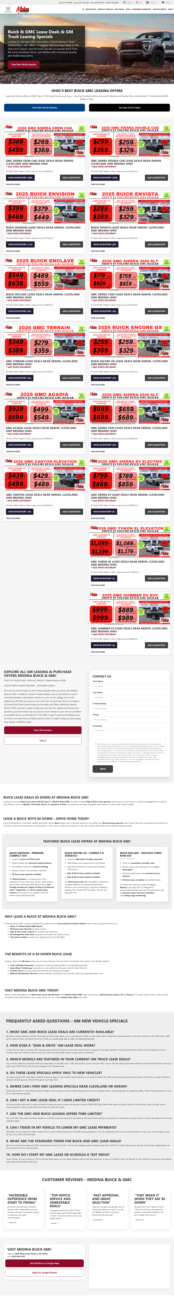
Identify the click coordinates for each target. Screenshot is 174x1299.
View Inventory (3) (104, 645)
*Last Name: (98, 692)
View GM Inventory (43, 730)
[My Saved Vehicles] (165, 2)
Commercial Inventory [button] (141, 9)
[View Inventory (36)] (129, 341)
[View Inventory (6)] (129, 474)
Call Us (43, 740)
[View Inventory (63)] (44, 274)
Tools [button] (128, 9)
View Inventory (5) (104, 578)
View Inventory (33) (19, 444)
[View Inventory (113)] (44, 207)
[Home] (83, 9)
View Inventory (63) (19, 311)
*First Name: (98, 681)
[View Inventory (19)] (44, 474)
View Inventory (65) (104, 244)
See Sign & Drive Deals (129, 107)
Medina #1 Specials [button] (105, 9)
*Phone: (96, 714)
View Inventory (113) (20, 244)
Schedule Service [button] (159, 9)
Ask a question (71, 377)
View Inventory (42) (19, 377)
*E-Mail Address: (99, 703)
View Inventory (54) (104, 311)
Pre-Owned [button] (119, 9)
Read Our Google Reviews (44, 1272)
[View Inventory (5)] (129, 541)
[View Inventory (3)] (129, 608)
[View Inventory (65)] (129, 207)
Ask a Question (71, 177)
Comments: (97, 726)
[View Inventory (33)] (44, 408)
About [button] (170, 9)
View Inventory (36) (104, 377)
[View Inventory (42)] (44, 341)
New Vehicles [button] (90, 9)
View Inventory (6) (104, 511)
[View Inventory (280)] (44, 140)
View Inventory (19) (19, 511)
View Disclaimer (13, 184)
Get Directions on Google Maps (44, 1263)
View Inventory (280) (20, 177)
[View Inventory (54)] (129, 274)
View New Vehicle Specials (23, 64)
